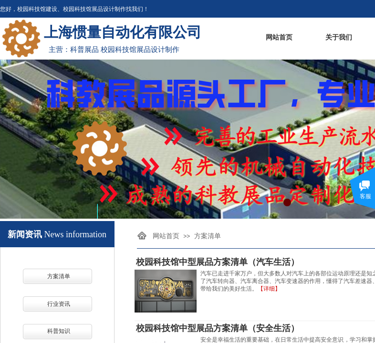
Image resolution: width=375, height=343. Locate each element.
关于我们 (338, 37)
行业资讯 (58, 304)
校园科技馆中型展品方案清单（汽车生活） (217, 262)
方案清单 (58, 276)
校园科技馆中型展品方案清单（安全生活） (217, 328)
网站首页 (279, 37)
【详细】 (269, 288)
